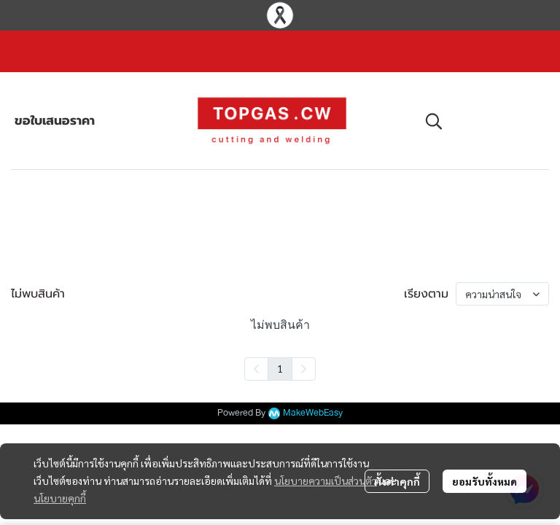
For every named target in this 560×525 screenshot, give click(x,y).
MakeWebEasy (313, 413)
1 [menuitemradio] (280, 368)
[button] (479, 121)
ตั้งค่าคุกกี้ (397, 481)
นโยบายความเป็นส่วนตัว (325, 480)
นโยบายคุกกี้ (60, 498)
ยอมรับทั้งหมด (484, 481)
